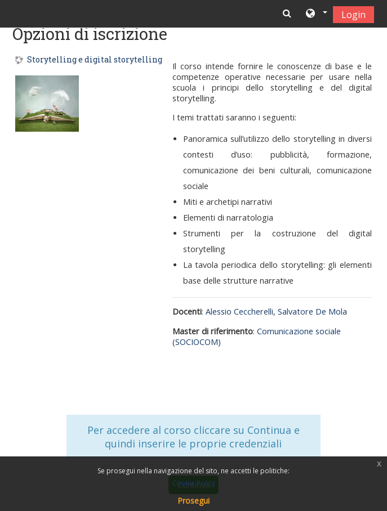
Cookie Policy (193, 483)
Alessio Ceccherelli (239, 311)
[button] (315, 14)
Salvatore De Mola (312, 311)
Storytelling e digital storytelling (94, 60)
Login (353, 14)
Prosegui (193, 500)
